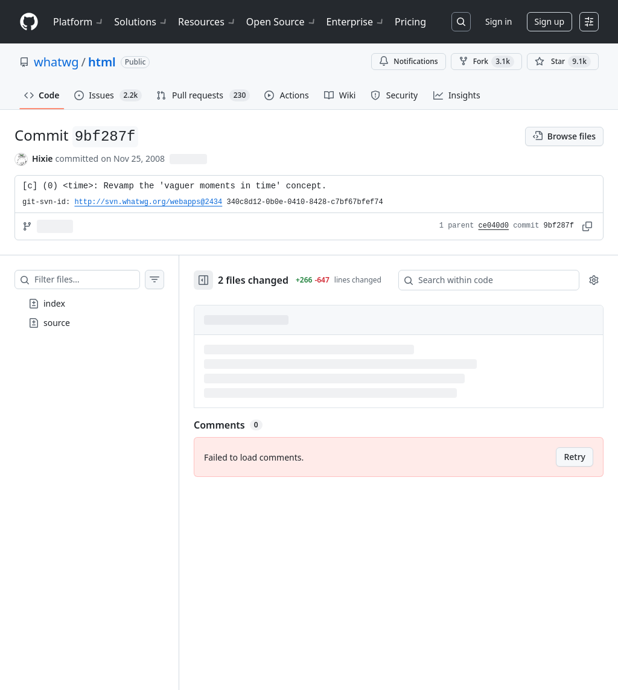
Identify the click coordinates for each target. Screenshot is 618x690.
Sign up (549, 21)
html (102, 62)
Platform (78, 21)
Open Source (281, 21)
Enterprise (356, 21)
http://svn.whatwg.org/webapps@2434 (148, 202)
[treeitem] (89, 303)
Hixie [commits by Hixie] (42, 158)
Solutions (141, 21)
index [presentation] (54, 303)
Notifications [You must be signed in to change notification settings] (408, 61)
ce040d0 (494, 226)
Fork (486, 62)
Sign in (498, 21)
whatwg (56, 62)
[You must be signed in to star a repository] (563, 61)
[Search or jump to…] (461, 22)
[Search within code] (483, 280)
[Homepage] (29, 22)
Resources (207, 21)
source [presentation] (56, 322)
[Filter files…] (86, 279)
